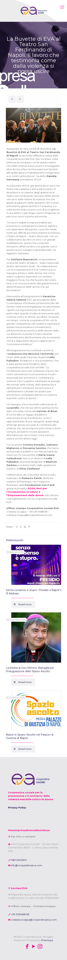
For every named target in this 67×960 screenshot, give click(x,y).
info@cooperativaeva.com (26, 865)
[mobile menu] (62, 7)
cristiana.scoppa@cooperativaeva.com (33, 919)
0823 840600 (18, 859)
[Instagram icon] (40, 946)
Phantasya (47, 940)
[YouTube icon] (33, 946)
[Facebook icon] (27, 946)
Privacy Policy (17, 807)
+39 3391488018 (19, 914)
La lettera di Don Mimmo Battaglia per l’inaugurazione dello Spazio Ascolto (30, 669)
